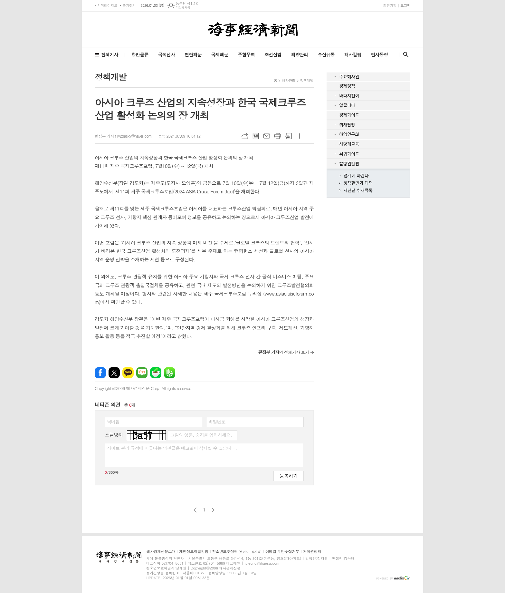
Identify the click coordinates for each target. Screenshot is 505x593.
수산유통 (326, 54)
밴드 (169, 372)
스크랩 (288, 136)
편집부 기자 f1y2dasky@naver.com (123, 136)
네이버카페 (155, 372)
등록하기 (289, 475)
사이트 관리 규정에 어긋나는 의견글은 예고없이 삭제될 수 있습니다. (172, 448)
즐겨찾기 (129, 5)
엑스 (114, 372)
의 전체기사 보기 (283, 352)
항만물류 (139, 54)
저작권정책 (312, 551)
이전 (195, 510)
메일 (266, 136)
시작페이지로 (107, 5)
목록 (255, 136)
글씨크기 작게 (310, 136)
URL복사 (245, 136)
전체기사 (109, 54)
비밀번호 (216, 421)
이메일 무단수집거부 (282, 551)
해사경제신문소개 (160, 551)
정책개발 (306, 80)
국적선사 (166, 54)
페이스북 (100, 372)
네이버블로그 (142, 372)
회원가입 (389, 5)
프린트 (277, 136)
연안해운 (193, 54)
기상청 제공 (183, 7)
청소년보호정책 (237, 551)
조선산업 (272, 54)
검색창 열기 (404, 54)
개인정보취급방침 (193, 551)
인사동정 (379, 54)
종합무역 (246, 54)
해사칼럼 (352, 54)
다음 (213, 510)
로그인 (405, 5)
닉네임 (113, 421)
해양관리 (299, 54)
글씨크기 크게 (299, 136)
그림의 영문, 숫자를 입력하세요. (201, 435)
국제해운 (219, 54)
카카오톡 (128, 372)
